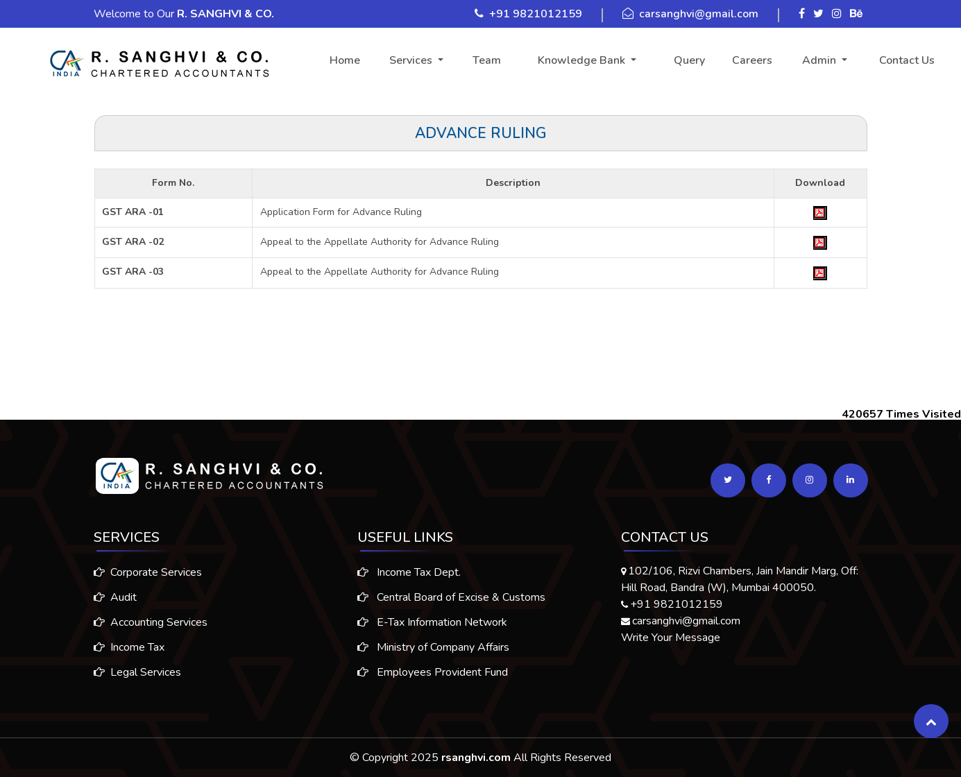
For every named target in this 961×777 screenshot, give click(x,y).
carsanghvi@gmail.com (698, 14)
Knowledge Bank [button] (583, 60)
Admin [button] (820, 60)
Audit (111, 597)
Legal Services (133, 672)
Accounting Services (146, 622)
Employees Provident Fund (432, 676)
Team (487, 60)
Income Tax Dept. (409, 576)
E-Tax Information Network (432, 626)
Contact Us (907, 60)
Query (689, 60)
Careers (752, 60)
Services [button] (412, 60)
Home (345, 60)
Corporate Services (144, 572)
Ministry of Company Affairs (433, 651)
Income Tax (125, 647)
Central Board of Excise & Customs (451, 601)
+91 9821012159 (535, 14)
